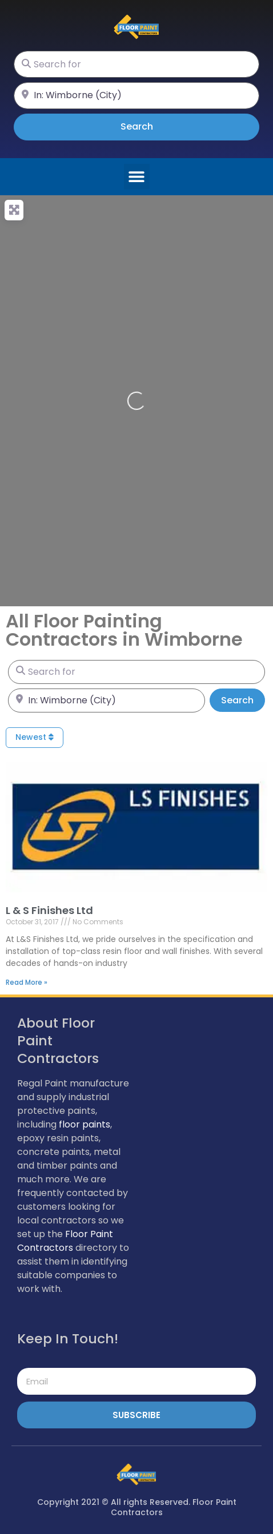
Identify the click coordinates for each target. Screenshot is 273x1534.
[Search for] (136, 64)
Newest (34, 737)
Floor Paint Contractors (65, 1240)
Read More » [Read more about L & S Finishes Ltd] (26, 982)
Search (153, 126)
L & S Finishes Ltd (49, 910)
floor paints (84, 1124)
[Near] (136, 95)
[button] (137, 177)
